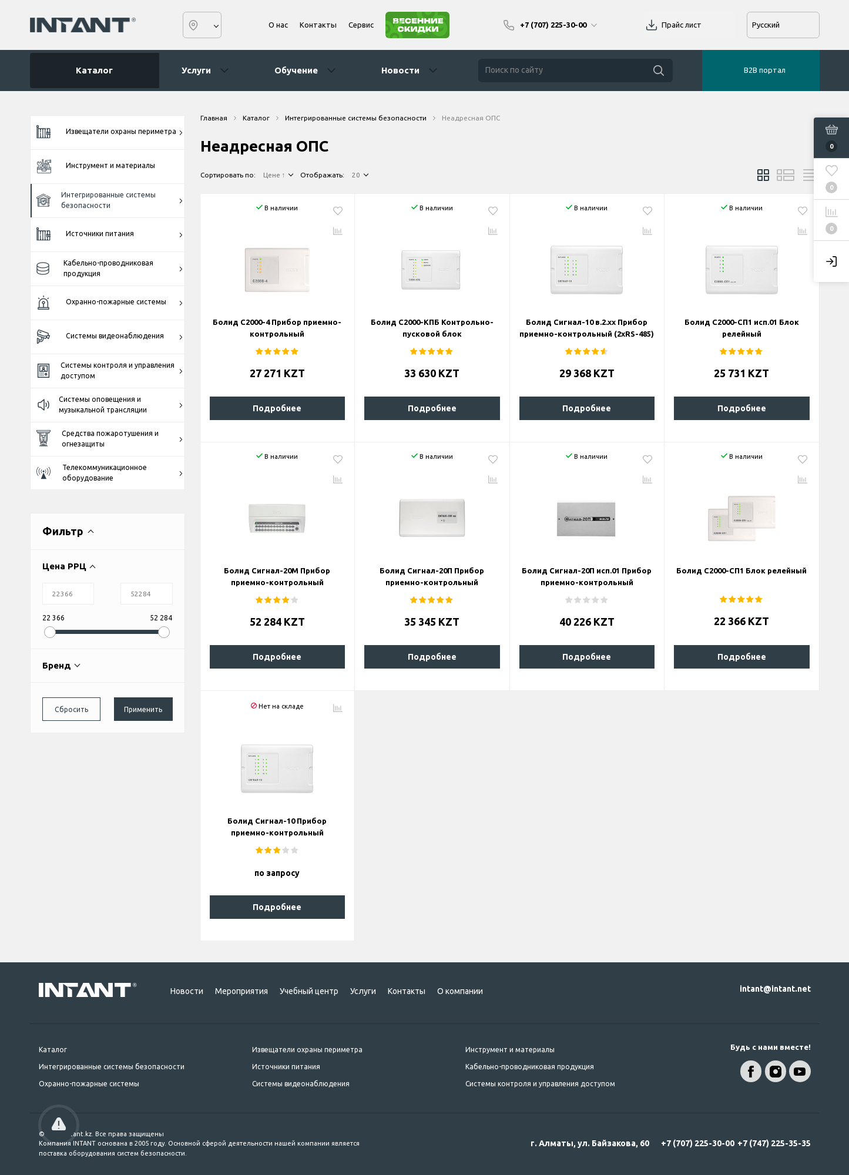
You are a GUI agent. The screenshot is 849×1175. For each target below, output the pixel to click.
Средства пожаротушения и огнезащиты (110, 438)
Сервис (361, 25)
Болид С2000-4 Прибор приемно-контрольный (277, 328)
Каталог (90, 70)
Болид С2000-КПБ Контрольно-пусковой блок (432, 328)
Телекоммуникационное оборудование (110, 473)
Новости (400, 70)
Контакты (318, 25)
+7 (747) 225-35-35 (774, 1143)
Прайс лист (682, 25)
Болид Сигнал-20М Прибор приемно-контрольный (277, 576)
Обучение (296, 70)
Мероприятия (241, 991)
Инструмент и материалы (95, 166)
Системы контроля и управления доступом (110, 370)
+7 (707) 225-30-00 (697, 1143)
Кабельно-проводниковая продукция (110, 268)
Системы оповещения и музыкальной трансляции (110, 404)
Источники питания (110, 234)
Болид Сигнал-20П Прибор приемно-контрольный (432, 576)
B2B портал (765, 70)
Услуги (196, 70)
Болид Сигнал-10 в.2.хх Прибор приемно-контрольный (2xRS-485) (586, 328)
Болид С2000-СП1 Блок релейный (741, 570)
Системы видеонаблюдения (110, 337)
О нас (278, 25)
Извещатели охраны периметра (110, 132)
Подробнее (277, 408)
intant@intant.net (775, 988)
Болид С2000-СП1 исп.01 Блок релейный (741, 328)
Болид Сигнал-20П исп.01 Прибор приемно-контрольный (587, 576)
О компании (460, 991)
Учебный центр (309, 991)
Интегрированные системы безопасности (110, 200)
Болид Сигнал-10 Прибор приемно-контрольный (277, 827)
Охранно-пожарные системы (110, 303)
